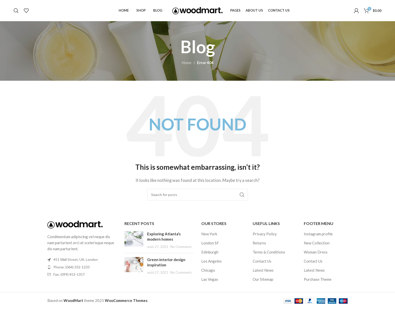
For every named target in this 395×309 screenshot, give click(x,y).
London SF (210, 243)
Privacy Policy (265, 234)
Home (186, 63)
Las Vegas (209, 279)
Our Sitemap (263, 279)
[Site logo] (197, 10)
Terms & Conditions (269, 252)
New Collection (317, 243)
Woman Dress (315, 252)
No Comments (181, 247)
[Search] (16, 11)
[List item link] (82, 267)
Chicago (208, 270)
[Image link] (75, 224)
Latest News (263, 270)
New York (209, 234)
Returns (259, 243)
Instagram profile (318, 234)
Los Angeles (211, 261)
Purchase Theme (318, 279)
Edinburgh (209, 252)
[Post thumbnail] (133, 240)
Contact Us (262, 261)
